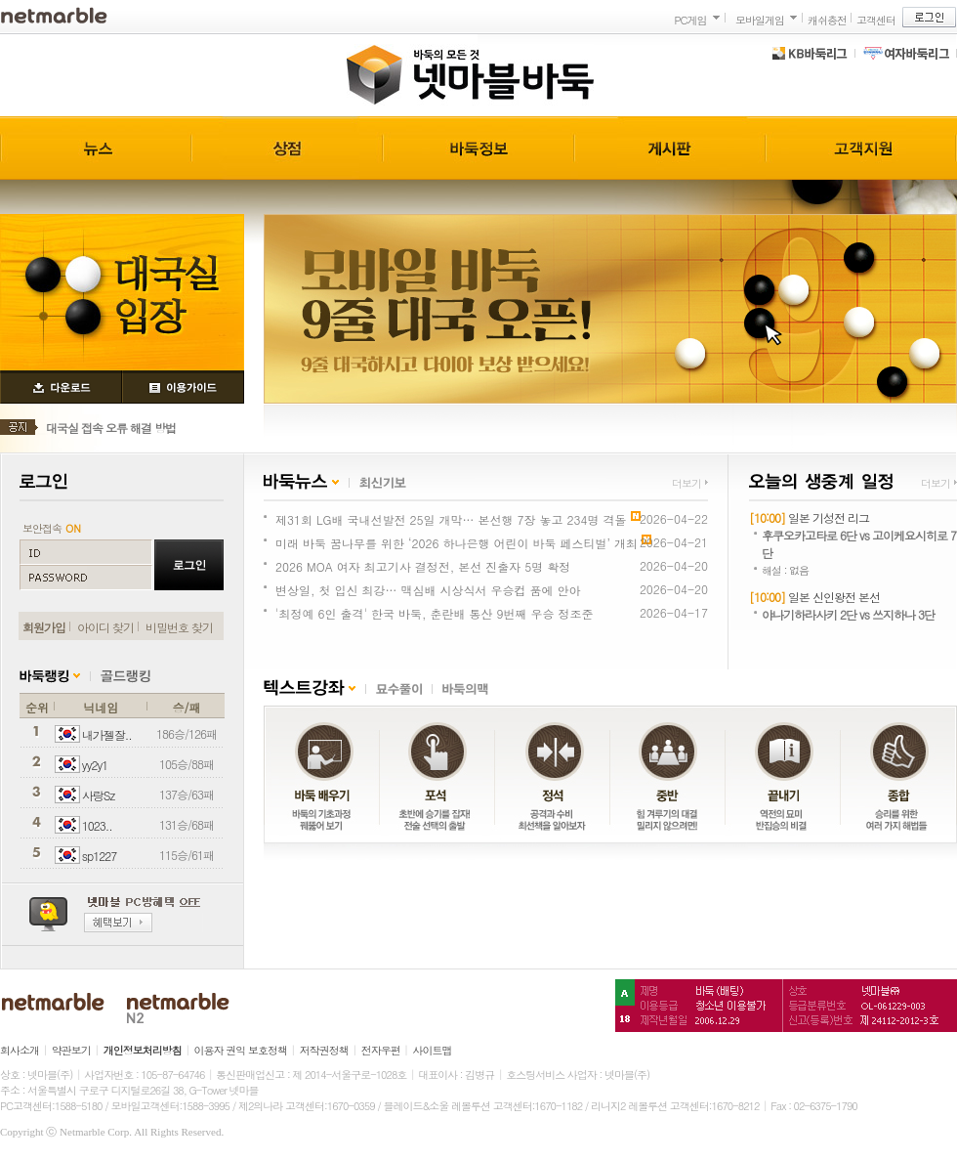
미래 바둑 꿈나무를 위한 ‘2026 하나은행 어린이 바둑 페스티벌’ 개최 (456, 543)
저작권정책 (324, 1050)
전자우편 (380, 1050)
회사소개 (19, 1050)
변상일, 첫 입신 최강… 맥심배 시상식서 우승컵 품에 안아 (428, 589)
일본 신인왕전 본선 (834, 596)
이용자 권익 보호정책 (240, 1050)
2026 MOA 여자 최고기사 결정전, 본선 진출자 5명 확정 (422, 566)
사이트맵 (432, 1050)
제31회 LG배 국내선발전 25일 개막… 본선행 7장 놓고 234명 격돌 (451, 519)
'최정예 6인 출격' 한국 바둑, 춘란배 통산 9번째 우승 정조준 (434, 613)
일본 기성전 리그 (828, 517)
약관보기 (71, 1050)
